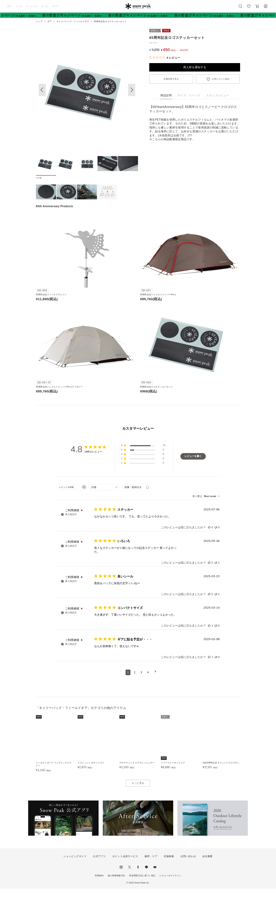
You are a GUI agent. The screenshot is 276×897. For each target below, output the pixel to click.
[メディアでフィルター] (136, 496)
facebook (138, 875)
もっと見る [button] (138, 791)
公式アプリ (99, 864)
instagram (121, 875)
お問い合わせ (188, 864)
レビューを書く (193, 464)
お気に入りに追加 (220, 79)
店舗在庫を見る (171, 79)
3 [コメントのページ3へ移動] (141, 681)
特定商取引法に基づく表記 (142, 884)
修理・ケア (151, 864)
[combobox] (104, 496)
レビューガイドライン (170, 884)
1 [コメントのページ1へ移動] (128, 681)
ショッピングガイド (75, 864)
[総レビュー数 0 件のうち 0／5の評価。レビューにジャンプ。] (164, 57)
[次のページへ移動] (155, 681)
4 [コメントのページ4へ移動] (148, 681)
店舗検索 (169, 864)
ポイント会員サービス (125, 864)
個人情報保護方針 (116, 884)
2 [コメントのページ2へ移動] (135, 681)
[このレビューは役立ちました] (209, 536)
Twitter (129, 875)
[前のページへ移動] (120, 681)
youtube (155, 875)
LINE (146, 875)
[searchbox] (69, 495)
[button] (131, 90)
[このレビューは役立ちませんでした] (216, 536)
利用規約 (99, 884)
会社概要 (207, 864)
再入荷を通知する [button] (194, 67)
